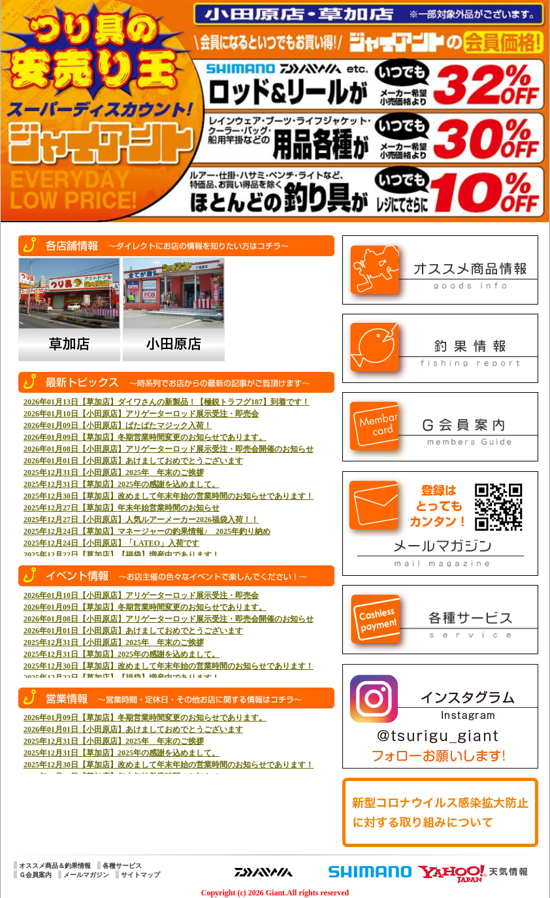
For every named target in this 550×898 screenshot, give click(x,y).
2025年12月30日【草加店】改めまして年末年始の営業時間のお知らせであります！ (169, 496)
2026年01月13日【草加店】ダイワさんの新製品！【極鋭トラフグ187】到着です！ (167, 402)
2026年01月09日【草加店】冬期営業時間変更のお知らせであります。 (145, 437)
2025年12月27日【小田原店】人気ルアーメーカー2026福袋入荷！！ (141, 519)
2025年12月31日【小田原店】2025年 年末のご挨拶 (114, 472)
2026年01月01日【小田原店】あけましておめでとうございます (133, 460)
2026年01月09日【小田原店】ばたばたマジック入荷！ (118, 425)
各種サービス (122, 865)
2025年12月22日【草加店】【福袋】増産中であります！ (121, 554)
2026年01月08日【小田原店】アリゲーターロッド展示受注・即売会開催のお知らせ (169, 449)
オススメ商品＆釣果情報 (55, 865)
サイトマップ (140, 874)
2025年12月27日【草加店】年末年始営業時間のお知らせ (121, 507)
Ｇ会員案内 (35, 874)
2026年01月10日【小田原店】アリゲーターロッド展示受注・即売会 (141, 413)
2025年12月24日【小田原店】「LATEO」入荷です (111, 543)
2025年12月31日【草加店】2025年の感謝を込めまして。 (121, 484)
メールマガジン (86, 874)
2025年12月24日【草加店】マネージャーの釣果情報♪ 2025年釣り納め (147, 531)
